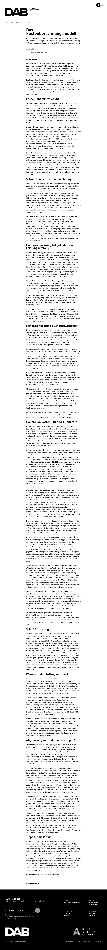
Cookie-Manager (68, 941)
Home (7, 22)
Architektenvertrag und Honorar (39, 52)
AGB (78, 941)
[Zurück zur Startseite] (23, 12)
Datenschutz (98, 941)
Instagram (92, 913)
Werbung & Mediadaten (72, 902)
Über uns (67, 913)
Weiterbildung (94, 902)
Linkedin (92, 916)
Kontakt (66, 916)
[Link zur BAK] (85, 931)
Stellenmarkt (93, 904)
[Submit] (37, 910)
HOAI (27, 52)
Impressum (87, 941)
